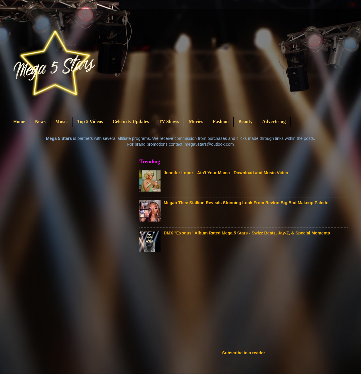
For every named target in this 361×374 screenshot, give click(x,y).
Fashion (221, 121)
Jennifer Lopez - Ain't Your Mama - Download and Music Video (226, 172)
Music (61, 121)
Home (19, 121)
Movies (196, 121)
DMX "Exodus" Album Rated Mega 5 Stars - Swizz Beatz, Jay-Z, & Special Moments (247, 233)
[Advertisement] (182, 303)
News (40, 121)
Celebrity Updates (131, 121)
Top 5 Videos (90, 121)
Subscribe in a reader (243, 352)
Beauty (245, 121)
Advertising (274, 121)
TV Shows (169, 121)
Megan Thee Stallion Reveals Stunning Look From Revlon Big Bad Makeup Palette (246, 202)
